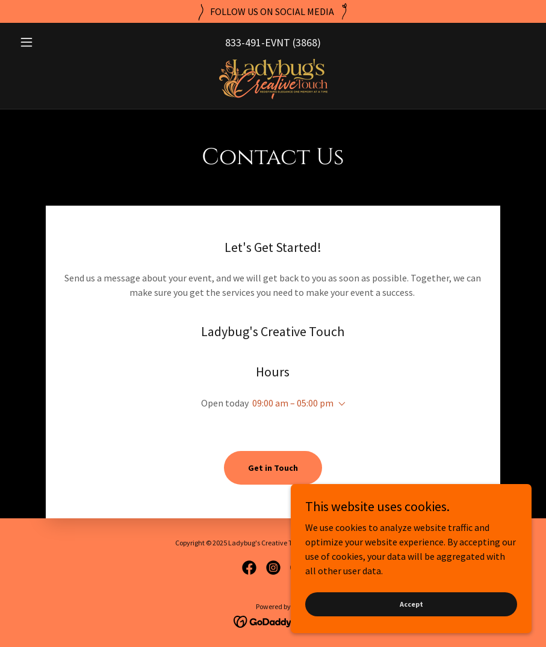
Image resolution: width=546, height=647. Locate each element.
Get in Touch (273, 467)
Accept (411, 604)
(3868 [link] (305, 42)
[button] (53, 42)
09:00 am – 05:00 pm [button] (292, 403)
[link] (273, 79)
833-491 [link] (243, 42)
